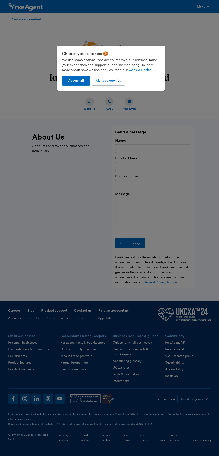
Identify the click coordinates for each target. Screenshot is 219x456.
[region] (111, 68)
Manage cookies (108, 80)
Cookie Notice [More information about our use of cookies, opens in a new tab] (140, 70)
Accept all (76, 80)
